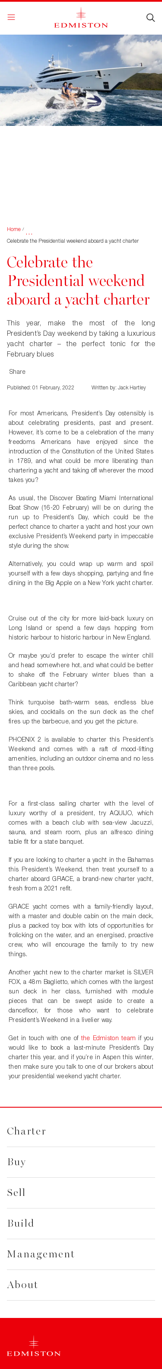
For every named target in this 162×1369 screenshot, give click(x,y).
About (22, 1285)
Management (41, 1254)
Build (21, 1223)
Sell (16, 1192)
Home (14, 229)
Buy (16, 1162)
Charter (26, 1131)
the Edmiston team (108, 1037)
